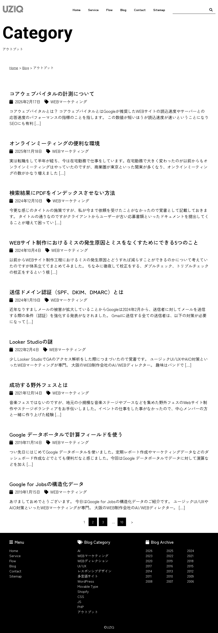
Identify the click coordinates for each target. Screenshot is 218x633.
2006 (190, 581)
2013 (169, 570)
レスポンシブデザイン (94, 570)
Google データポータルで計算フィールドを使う (66, 434)
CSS (80, 596)
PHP (80, 606)
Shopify (83, 591)
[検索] (211, 10)
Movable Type (87, 586)
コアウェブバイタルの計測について (52, 93)
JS (79, 601)
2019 (169, 560)
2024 (190, 550)
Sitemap (159, 9)
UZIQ (13, 9)
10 (121, 521)
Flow (109, 9)
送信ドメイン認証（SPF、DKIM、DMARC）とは (66, 292)
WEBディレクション (92, 560)
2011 (149, 576)
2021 (190, 555)
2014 (149, 570)
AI (78, 550)
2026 (149, 550)
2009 (190, 576)
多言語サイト (87, 576)
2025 (169, 550)
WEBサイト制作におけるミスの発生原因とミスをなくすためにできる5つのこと (103, 242)
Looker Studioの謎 (31, 341)
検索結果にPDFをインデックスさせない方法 (62, 192)
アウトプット (87, 611)
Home (76, 9)
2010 (169, 576)
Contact (140, 9)
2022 (169, 555)
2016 (169, 565)
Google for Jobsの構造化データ (46, 484)
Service (93, 9)
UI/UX (81, 565)
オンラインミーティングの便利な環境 (54, 143)
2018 (190, 560)
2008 (149, 581)
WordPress (85, 581)
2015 (190, 565)
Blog (123, 9)
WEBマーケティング (92, 555)
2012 (190, 570)
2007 (169, 581)
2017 (149, 565)
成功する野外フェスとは (38, 385)
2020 (149, 560)
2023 (149, 555)
